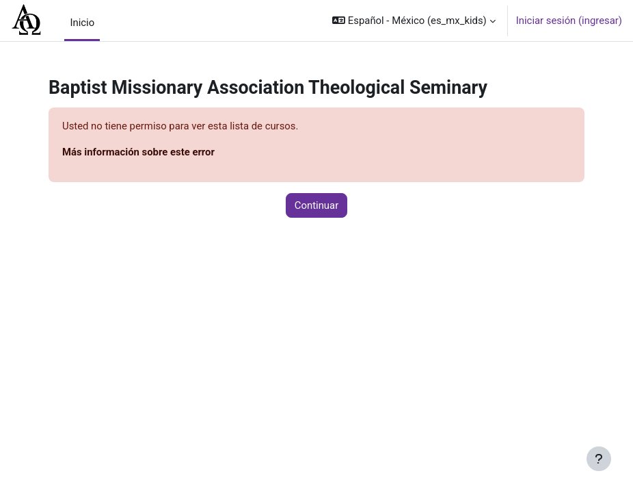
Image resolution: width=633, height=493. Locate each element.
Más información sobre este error (138, 152)
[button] (413, 20)
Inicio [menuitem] (82, 22)
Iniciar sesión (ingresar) (569, 20)
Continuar (316, 205)
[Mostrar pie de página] (599, 458)
